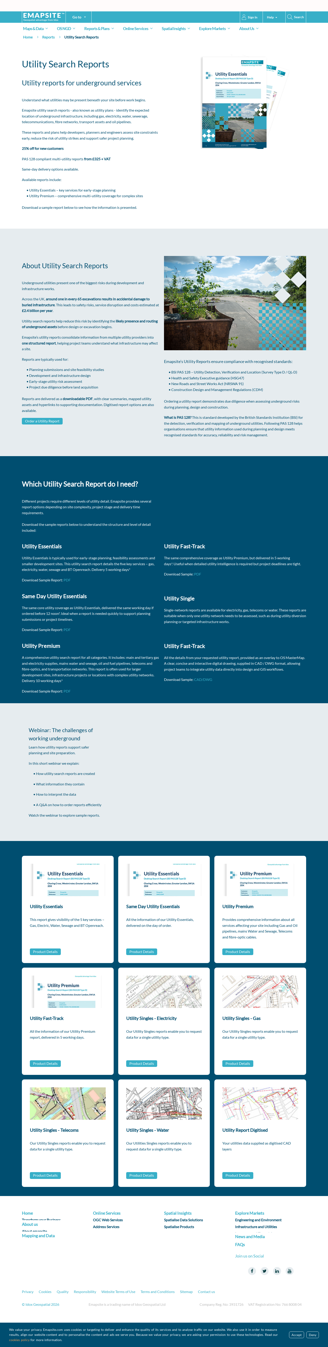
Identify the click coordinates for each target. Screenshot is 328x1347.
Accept (297, 1335)
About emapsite (34, 1240)
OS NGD (67, 28)
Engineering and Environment (258, 1221)
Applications (103, 1255)
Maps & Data (36, 28)
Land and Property (249, 1241)
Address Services (106, 1228)
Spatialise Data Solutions (183, 1221)
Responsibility (85, 1318)
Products (29, 1266)
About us (30, 1232)
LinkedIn (277, 1297)
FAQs (240, 1271)
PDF (67, 580)
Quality (63, 1318)
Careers (28, 1247)
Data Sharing (103, 1234)
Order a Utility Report (42, 421)
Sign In (252, 17)
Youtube (289, 1297)
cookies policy (19, 1340)
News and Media (250, 1259)
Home (28, 37)
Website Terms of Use (118, 1318)
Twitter (264, 1297)
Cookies (45, 1318)
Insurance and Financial (253, 1234)
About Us (249, 28)
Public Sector (245, 1248)
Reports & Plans (100, 28)
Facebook (252, 1297)
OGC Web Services (108, 1221)
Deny (312, 1335)
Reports (48, 37)
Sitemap (186, 1318)
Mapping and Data (38, 1258)
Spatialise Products (179, 1228)
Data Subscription (107, 1241)
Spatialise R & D (176, 1234)
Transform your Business (41, 1221)
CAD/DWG (203, 679)
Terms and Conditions (158, 1318)
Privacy (27, 1318)
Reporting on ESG (178, 1241)
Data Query (102, 1248)
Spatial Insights (177, 28)
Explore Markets (215, 28)
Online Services (138, 28)
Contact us (206, 1318)
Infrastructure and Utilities (256, 1228)
